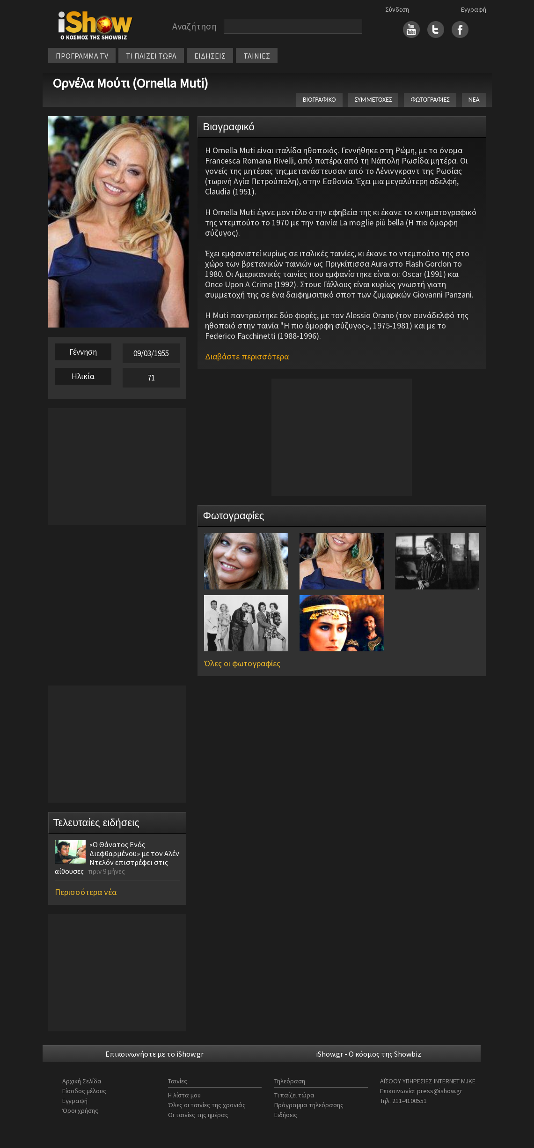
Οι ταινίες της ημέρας (198, 1115)
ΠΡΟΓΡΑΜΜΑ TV (82, 55)
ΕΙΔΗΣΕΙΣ (210, 55)
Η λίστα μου (184, 1095)
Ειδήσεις (285, 1115)
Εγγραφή (473, 9)
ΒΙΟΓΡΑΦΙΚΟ (319, 100)
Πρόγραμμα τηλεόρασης (309, 1105)
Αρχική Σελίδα (82, 1081)
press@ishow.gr (439, 1091)
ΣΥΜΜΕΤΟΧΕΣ (373, 100)
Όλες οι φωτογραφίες (242, 663)
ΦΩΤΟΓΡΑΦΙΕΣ (429, 100)
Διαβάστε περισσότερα (247, 356)
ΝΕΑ (474, 100)
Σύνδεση (397, 9)
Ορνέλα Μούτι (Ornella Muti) (130, 83)
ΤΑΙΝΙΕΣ (256, 55)
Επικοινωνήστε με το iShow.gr (154, 1054)
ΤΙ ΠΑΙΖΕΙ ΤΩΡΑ (151, 55)
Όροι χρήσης (80, 1110)
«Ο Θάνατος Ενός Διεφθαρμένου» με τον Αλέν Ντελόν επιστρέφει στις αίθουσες (117, 858)
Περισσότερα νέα (86, 892)
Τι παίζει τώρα (294, 1095)
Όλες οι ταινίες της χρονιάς (207, 1105)
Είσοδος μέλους (84, 1091)
